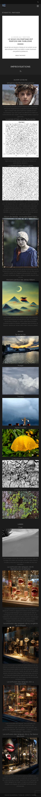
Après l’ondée (20, 427)
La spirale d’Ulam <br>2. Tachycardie (20, 119)
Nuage (20, 365)
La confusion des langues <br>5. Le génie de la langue (20, 624)
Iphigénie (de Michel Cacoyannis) (20, 83)
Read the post (21, 55)
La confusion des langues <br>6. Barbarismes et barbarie (20, 568)
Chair (20, 527)
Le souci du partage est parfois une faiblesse (20, 40)
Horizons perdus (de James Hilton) (20, 280)
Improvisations (20, 66)
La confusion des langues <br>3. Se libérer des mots (20, 735)
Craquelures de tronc (20, 459)
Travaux (20, 396)
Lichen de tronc (20, 490)
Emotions (26, 37)
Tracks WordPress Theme (13, 795)
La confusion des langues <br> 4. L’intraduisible (20, 683)
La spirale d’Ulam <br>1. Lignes (20, 165)
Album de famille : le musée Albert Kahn (20, 216)
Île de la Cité (20, 334)
